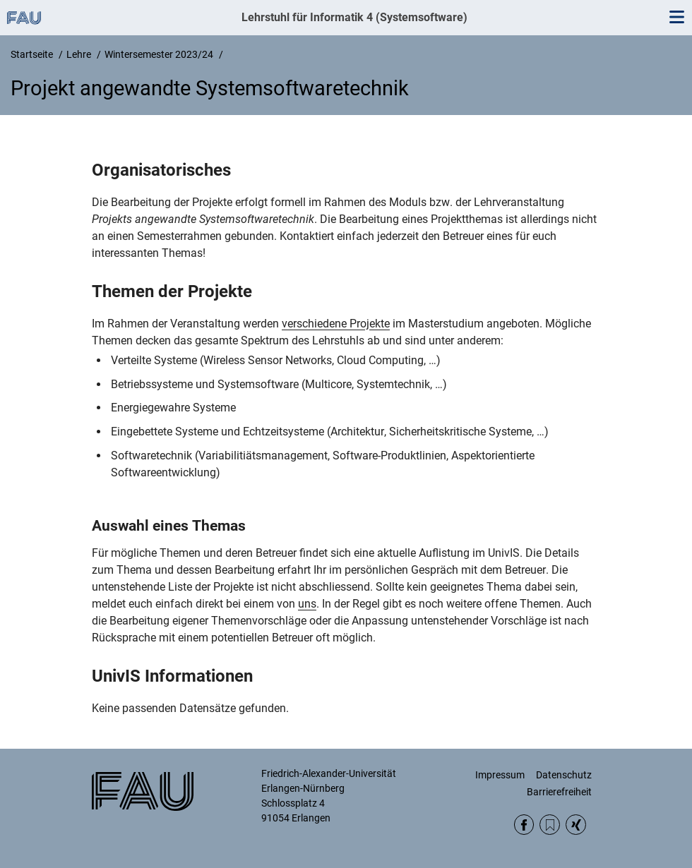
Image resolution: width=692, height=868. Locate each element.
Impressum (500, 774)
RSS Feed (549, 824)
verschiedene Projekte (336, 323)
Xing (576, 824)
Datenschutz (564, 774)
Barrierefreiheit (559, 791)
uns (307, 603)
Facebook (524, 824)
